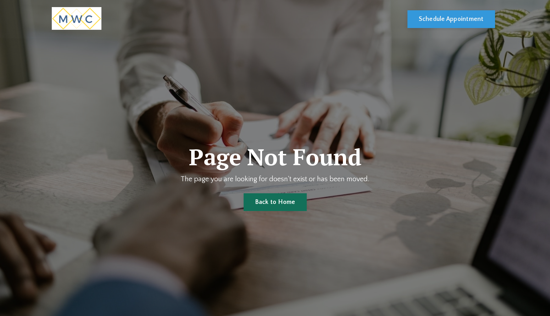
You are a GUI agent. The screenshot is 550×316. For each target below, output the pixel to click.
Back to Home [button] (275, 202)
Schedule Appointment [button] (451, 19)
